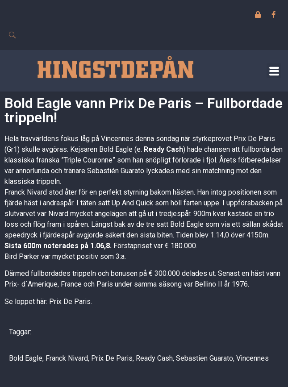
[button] (274, 70)
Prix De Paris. (70, 301)
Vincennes (252, 358)
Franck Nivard (67, 358)
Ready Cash (154, 358)
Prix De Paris (112, 358)
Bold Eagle (25, 358)
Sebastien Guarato (204, 358)
